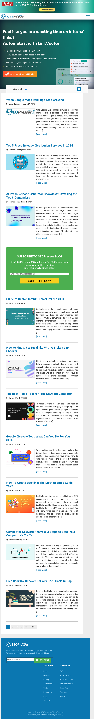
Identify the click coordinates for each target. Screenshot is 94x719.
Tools (45, 688)
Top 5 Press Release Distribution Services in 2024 (39, 145)
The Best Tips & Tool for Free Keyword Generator (39, 394)
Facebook (63, 692)
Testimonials (48, 684)
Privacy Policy (65, 675)
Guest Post (64, 688)
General (17, 89)
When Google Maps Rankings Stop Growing (35, 100)
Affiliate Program (66, 684)
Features (46, 675)
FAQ (61, 671)
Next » (33, 627)
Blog (45, 696)
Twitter (63, 696)
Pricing (46, 680)
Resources (47, 692)
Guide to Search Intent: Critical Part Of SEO (35, 299)
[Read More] (41, 134)
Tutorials (46, 701)
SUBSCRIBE (79, 89)
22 (26, 627)
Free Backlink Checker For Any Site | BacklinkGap (39, 581)
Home (45, 671)
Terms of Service (66, 680)
